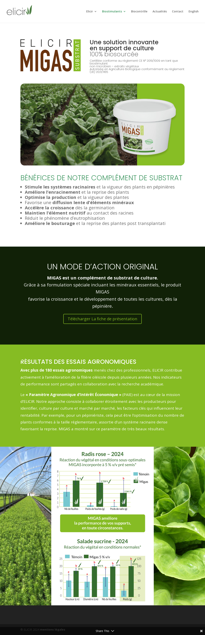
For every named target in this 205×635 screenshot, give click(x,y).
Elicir (89, 11)
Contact (177, 11)
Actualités (160, 11)
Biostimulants (112, 11)
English (194, 11)
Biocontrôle (139, 11)
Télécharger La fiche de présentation (102, 319)
